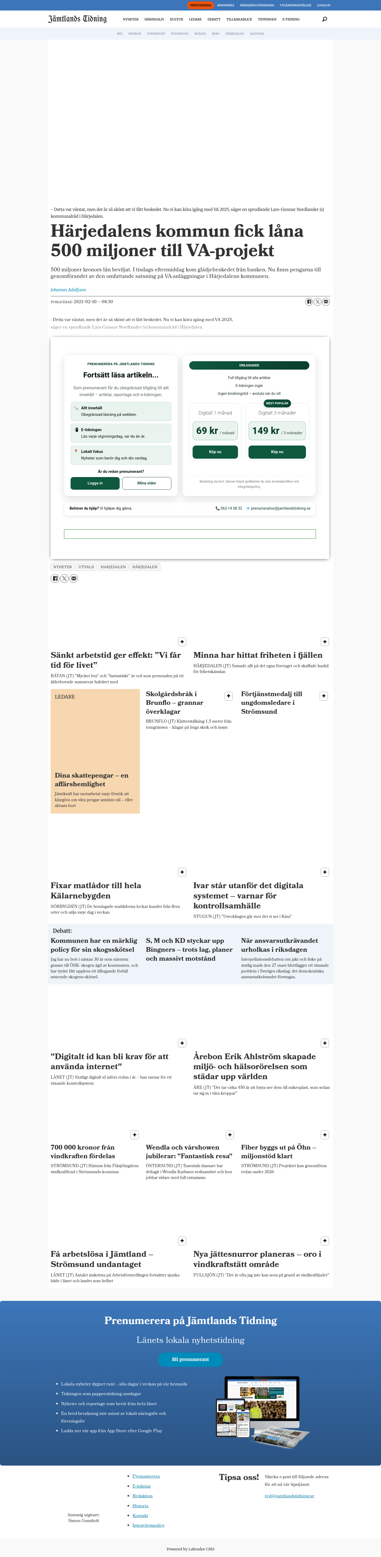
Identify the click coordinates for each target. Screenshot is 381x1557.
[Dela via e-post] (326, 302)
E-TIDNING (291, 19)
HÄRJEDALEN (234, 33)
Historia (141, 1506)
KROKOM (134, 33)
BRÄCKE (200, 33)
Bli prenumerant (190, 1359)
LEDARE (195, 19)
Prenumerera (146, 1477)
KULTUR (176, 19)
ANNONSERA (225, 5)
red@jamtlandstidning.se (289, 1496)
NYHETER (131, 19)
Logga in (95, 483)
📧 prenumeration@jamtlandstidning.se (278, 508)
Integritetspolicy (149, 1526)
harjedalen (113, 567)
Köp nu (215, 451)
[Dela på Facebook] (309, 302)
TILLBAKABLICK (239, 19)
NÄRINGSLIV (154, 19)
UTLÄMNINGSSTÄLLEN (295, 5)
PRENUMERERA (200, 5)
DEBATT (214, 19)
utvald (86, 567)
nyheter (63, 567)
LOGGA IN (323, 5)
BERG (215, 33)
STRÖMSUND (156, 33)
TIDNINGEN (267, 19)
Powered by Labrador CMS (190, 1549)
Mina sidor (146, 483)
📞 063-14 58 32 (228, 508)
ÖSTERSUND (179, 33)
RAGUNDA (257, 33)
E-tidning (142, 1487)
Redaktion (143, 1496)
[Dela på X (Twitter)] (317, 302)
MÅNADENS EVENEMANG (257, 5)
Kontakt (140, 1516)
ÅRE (120, 33)
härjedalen (145, 567)
